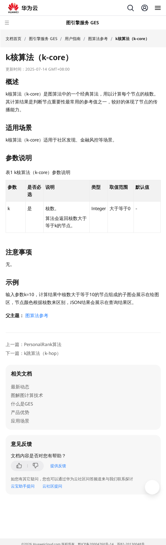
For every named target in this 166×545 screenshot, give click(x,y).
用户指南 (73, 38)
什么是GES (22, 403)
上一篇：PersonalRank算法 (33, 344)
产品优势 (20, 412)
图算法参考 (98, 38)
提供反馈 (58, 466)
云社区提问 (52, 486)
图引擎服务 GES (43, 38)
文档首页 (13, 38)
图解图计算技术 (27, 395)
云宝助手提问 (23, 486)
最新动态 (20, 386)
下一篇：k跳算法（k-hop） (33, 353)
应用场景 (20, 421)
